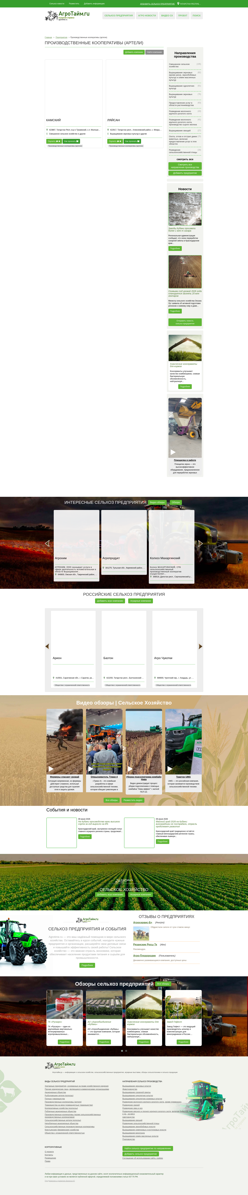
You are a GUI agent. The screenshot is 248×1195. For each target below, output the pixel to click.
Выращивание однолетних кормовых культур (142, 1099)
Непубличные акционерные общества (61, 1123)
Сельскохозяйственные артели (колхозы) (63, 1120)
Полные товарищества (55, 1099)
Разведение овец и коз (132, 1108)
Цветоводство (128, 1117)
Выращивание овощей (185, 130)
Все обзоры (112, 800)
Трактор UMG (183, 777)
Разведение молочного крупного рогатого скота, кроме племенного (151, 1102)
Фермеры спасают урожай (64, 777)
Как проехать (71, 141)
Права (47, 1161)
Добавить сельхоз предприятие (157, 4)
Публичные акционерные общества (60, 1111)
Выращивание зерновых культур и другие (127, 134)
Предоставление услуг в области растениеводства (185, 104)
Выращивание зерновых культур (185, 95)
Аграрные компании (140, 601)
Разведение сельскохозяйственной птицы (185, 151)
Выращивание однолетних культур (185, 87)
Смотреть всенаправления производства (185, 166)
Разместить (74, 4)
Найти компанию (154, 52)
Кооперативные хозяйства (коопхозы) (61, 1108)
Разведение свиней (131, 1105)
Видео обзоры (157, 502)
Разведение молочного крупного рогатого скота (185, 112)
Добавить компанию (134, 52)
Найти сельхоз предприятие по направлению (148, 1148)
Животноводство (129, 1089)
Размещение (50, 1158)
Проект (182, 15)
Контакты (49, 1155)
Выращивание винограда (133, 1133)
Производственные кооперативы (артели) (63, 1102)
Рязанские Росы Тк (145, 944)
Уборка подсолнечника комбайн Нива (143, 778)
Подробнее (175, 248)
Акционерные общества (55, 1092)
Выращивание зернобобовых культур (138, 1127)
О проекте (49, 1152)
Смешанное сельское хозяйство (185, 65)
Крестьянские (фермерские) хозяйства (62, 1130)
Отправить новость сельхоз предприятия (185, 322)
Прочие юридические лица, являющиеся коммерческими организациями (77, 1089)
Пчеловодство (128, 1139)
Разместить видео (133, 800)
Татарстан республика (189, 3)
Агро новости (147, 15)
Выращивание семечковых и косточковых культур (144, 1130)
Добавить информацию (94, 4)
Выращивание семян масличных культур (140, 1136)
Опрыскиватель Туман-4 (104, 777)
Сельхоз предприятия (119, 15)
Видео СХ (167, 15)
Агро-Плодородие (144, 955)
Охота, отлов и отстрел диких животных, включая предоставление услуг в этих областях (185, 140)
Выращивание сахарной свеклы (136, 1092)
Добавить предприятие (185, 173)
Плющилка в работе (185, 460)
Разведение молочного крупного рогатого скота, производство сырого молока (185, 122)
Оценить (54, 141)
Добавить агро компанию (110, 601)
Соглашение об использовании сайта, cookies (142, 1158)
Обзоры (176, 502)
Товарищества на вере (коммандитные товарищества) (69, 1105)
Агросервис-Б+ (142, 922)
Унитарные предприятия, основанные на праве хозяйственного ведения (77, 1086)
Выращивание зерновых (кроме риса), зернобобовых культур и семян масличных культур (185, 76)
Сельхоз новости (56, 4)
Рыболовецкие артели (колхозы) (59, 1095)
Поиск (197, 15)
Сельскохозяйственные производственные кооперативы (70, 1127)
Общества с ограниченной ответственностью (65, 1133)
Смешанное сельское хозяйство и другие (66, 134)
